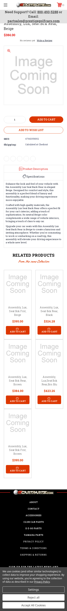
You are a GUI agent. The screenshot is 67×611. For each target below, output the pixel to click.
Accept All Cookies (33, 605)
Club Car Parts (33, 521)
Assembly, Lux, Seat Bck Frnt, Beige (17, 311)
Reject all (33, 597)
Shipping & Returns (33, 554)
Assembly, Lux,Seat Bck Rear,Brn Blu (49, 380)
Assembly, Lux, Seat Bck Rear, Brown (17, 380)
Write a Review (44, 40)
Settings (33, 590)
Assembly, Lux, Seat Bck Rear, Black (49, 311)
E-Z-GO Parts (34, 528)
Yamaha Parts (33, 534)
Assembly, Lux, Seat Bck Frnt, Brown (17, 450)
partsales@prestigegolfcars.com (34, 21)
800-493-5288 (47, 12)
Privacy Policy (33, 541)
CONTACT (33, 508)
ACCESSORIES (33, 515)
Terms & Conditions (33, 548)
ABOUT (33, 502)
